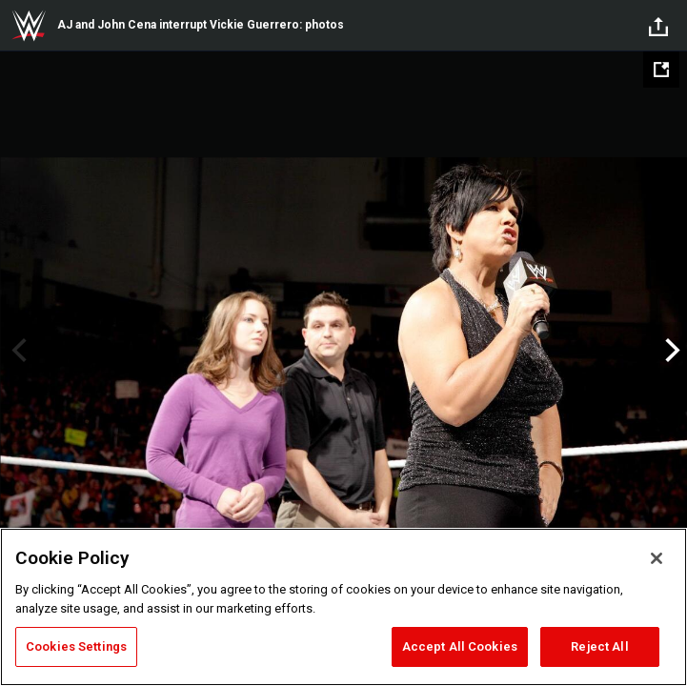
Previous (16, 350)
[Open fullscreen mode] (661, 69)
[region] (343, 607)
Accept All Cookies (459, 646)
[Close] (656, 558)
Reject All (599, 646)
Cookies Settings (76, 646)
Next (670, 350)
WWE (28, 26)
